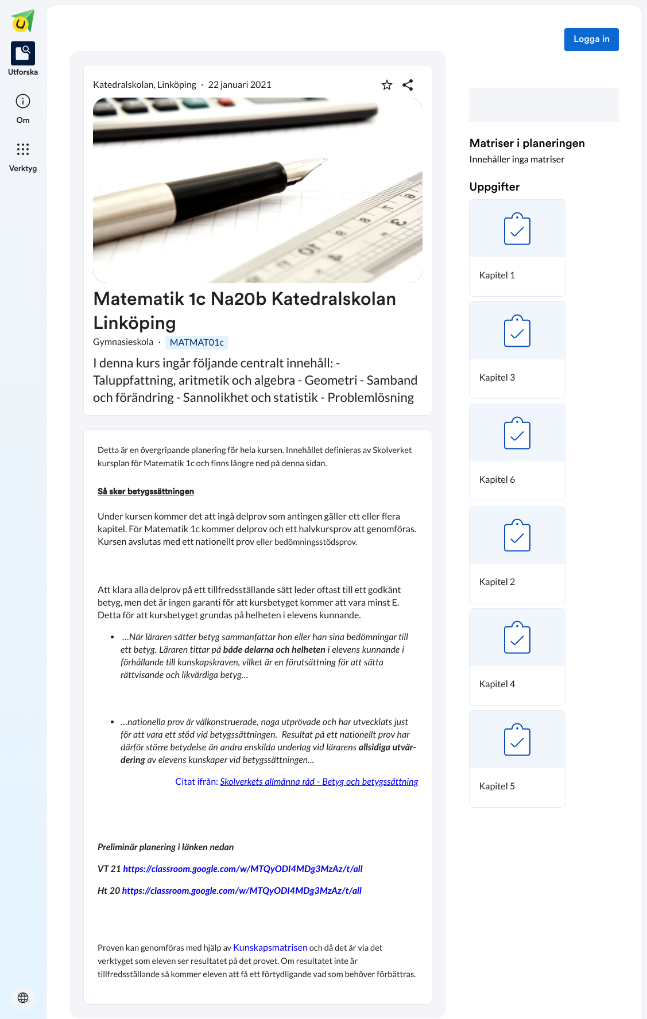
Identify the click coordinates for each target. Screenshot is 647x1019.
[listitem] (23, 59)
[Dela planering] (407, 85)
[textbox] (258, 717)
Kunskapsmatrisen (270, 947)
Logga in (592, 39)
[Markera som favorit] (387, 85)
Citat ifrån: (295, 781)
